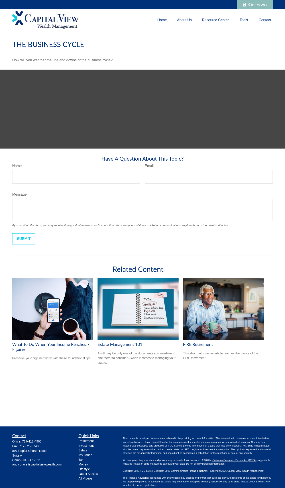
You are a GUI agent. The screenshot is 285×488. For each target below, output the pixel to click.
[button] (162, 20)
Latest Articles (88, 474)
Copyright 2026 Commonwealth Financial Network (181, 470)
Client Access (255, 4)
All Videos (85, 478)
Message (19, 194)
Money (83, 464)
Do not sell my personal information (205, 463)
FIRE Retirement (198, 344)
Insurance (85, 455)
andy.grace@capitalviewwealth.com (37, 464)
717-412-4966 (31, 441)
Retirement (86, 441)
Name (17, 166)
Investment (86, 445)
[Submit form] (23, 238)
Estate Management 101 (120, 344)
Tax (81, 459)
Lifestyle (84, 469)
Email (149, 166)
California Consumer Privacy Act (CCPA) (234, 460)
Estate (83, 450)
